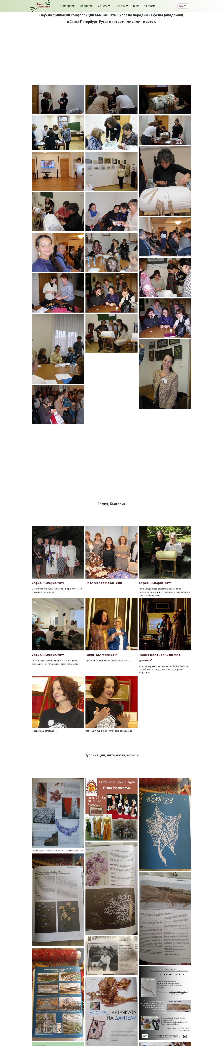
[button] (182, 6)
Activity (121, 6)
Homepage (67, 6)
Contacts (149, 6)
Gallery (104, 6)
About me (86, 6)
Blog (136, 6)
